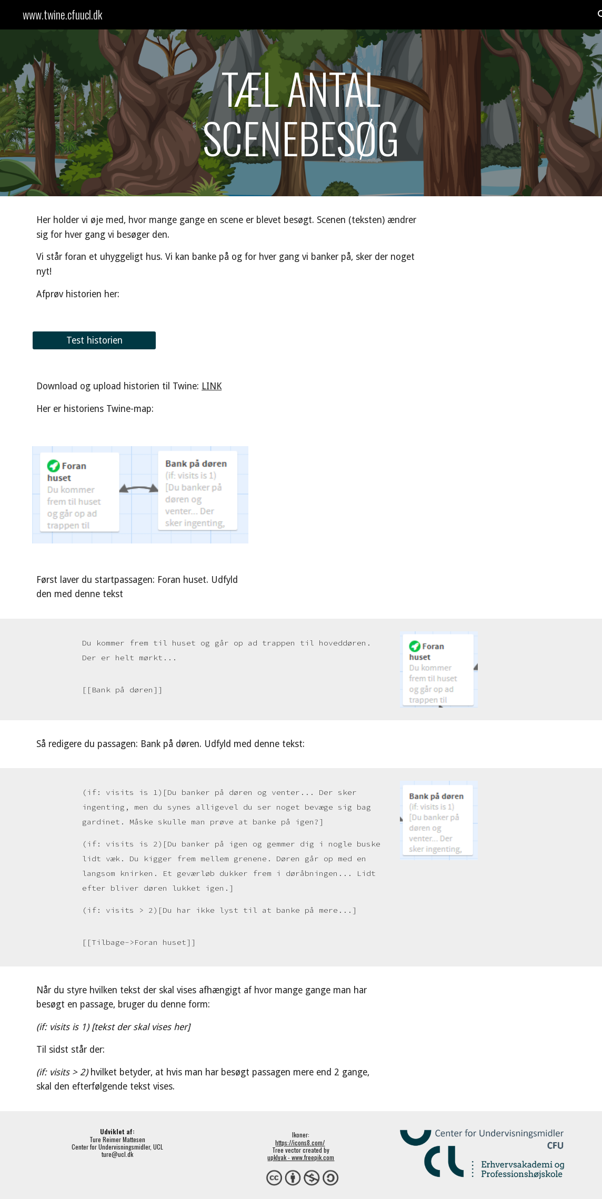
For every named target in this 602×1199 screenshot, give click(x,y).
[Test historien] (94, 341)
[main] (301, 113)
